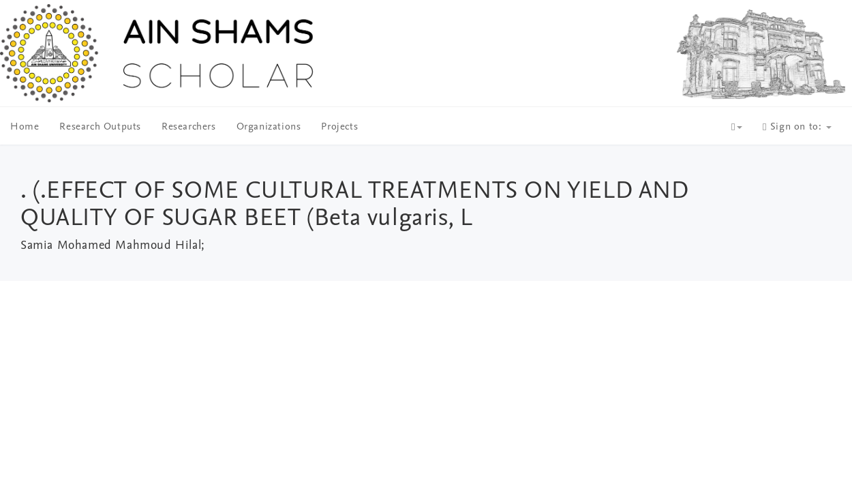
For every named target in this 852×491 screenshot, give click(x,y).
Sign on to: (797, 127)
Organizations (269, 127)
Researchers (189, 127)
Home (24, 127)
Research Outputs (100, 127)
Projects (339, 127)
